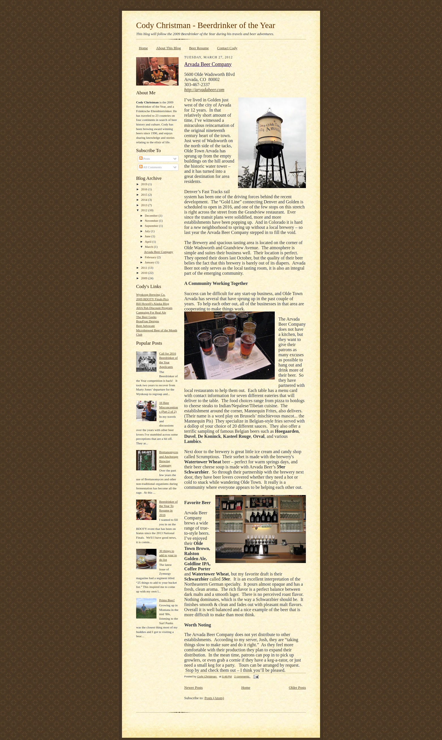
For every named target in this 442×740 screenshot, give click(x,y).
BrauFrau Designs (147, 321)
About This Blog (168, 48)
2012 (144, 210)
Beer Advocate (145, 325)
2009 (144, 278)
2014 (144, 199)
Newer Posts (193, 687)
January (150, 262)
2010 (144, 272)
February (151, 257)
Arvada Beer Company (158, 251)
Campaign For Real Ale (151, 312)
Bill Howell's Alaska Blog (152, 303)
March (149, 246)
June (148, 236)
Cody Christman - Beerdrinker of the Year (205, 25)
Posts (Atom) (214, 698)
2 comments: (242, 676)
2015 (144, 194)
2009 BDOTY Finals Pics (152, 299)
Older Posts (297, 687)
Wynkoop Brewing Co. (150, 294)
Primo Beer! (167, 600)
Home (143, 48)
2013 (144, 205)
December (152, 215)
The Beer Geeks (146, 317)
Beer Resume (199, 48)
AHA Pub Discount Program (154, 308)
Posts (144, 158)
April (148, 241)
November (152, 220)
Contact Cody (227, 48)
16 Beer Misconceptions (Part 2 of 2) (168, 407)
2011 (144, 267)
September (152, 225)
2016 (144, 189)
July (148, 231)
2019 (144, 184)
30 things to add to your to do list (168, 555)
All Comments (150, 167)
